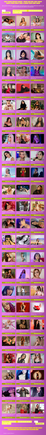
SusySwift (4, 200)
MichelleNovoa (19, 133)
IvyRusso (32, 318)
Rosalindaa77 (33, 49)
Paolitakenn (4, 15)
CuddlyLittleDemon (34, 65)
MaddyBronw (18, 82)
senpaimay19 (33, 15)
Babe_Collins (4, 49)
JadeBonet (33, 251)
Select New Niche (6, 12)
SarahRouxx (33, 369)
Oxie (17, 251)
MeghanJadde (19, 402)
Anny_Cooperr (5, 352)
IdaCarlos (4, 166)
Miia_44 (3, 31)
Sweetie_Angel (19, 99)
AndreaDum (33, 301)
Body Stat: (8, 29)
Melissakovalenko (19, 150)
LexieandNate (33, 386)
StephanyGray (19, 301)
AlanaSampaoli (5, 402)
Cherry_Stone (19, 285)
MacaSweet (18, 217)
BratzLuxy (4, 369)
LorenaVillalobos (34, 402)
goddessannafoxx (5, 386)
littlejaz (17, 318)
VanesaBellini (4, 335)
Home (4, 10)
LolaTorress (4, 133)
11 (13, 12)
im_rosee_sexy (19, 116)
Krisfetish (32, 82)
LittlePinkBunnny (5, 318)
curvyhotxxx (33, 285)
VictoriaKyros (4, 116)
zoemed (3, 150)
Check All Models (16, 10)
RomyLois (18, 352)
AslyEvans (33, 352)
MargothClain (18, 15)
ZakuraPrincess (19, 369)
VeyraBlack (18, 31)
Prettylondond (33, 116)
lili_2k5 (17, 200)
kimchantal (33, 234)
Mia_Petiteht (4, 65)
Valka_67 (3, 285)
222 (18, 12)
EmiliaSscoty (4, 99)
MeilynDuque (33, 217)
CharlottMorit (33, 133)
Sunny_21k (33, 200)
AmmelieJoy (33, 335)
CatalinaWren (4, 301)
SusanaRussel (5, 82)
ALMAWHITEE (19, 166)
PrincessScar (18, 49)
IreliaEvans (4, 251)
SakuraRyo (33, 150)
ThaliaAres (18, 65)
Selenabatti (18, 386)
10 (41, 10)
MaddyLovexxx (33, 31)
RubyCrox (33, 99)
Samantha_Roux (19, 335)
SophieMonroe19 (19, 234)
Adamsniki (4, 234)
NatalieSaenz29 (34, 166)
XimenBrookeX (5, 217)
